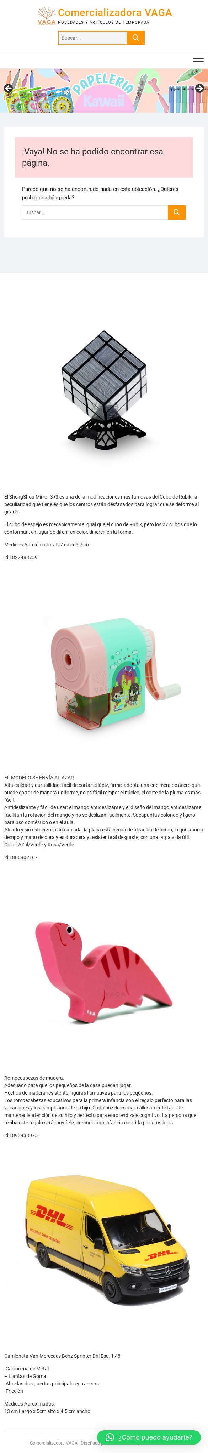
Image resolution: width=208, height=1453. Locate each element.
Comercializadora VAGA (115, 12)
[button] (149, 1437)
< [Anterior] (9, 89)
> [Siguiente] (199, 89)
